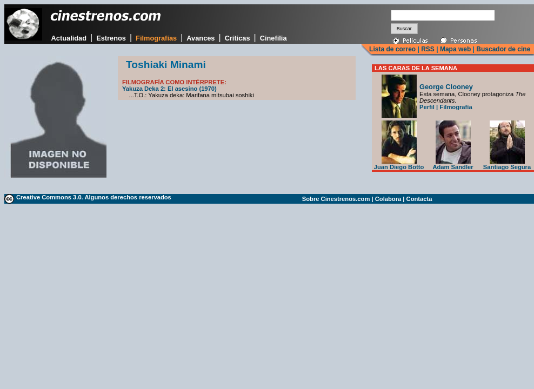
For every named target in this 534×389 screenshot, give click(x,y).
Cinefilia (273, 38)
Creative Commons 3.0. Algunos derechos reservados (93, 197)
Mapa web (455, 49)
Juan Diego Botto (399, 164)
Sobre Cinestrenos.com (336, 199)
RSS (428, 49)
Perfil (427, 107)
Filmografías (156, 38)
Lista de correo (392, 49)
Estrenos (111, 38)
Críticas (237, 38)
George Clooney (446, 87)
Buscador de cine (502, 49)
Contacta (419, 199)
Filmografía (455, 107)
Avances (200, 38)
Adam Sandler (452, 164)
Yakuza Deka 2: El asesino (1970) (169, 88)
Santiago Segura (507, 164)
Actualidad (68, 38)
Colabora (388, 199)
